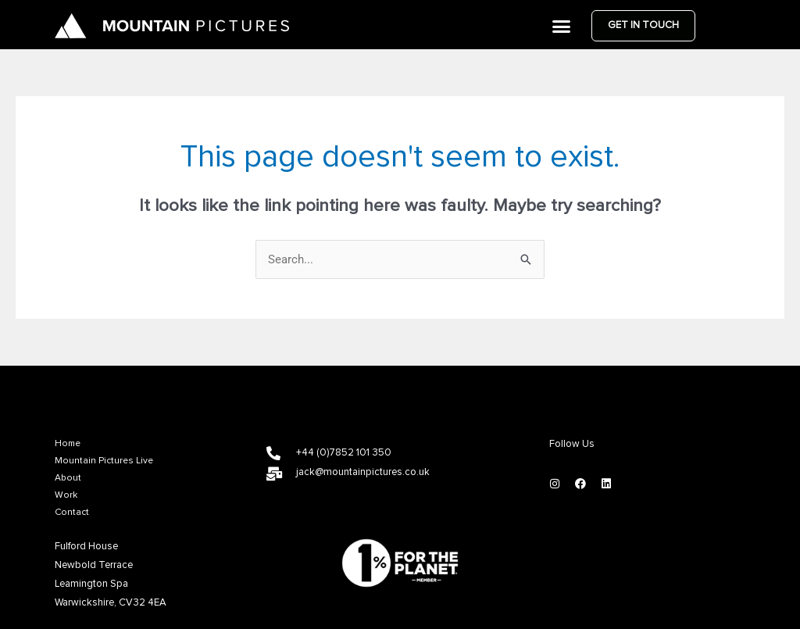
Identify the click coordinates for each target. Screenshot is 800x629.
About (68, 478)
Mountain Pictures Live (104, 461)
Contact (72, 512)
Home (67, 444)
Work (66, 495)
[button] (562, 26)
